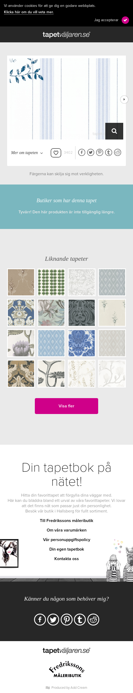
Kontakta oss (66, 558)
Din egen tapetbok (66, 549)
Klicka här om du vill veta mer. (29, 12)
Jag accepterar (106, 20)
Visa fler (66, 406)
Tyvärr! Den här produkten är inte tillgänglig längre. (66, 212)
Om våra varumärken (67, 530)
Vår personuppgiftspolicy (66, 539)
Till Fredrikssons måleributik (66, 520)
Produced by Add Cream (69, 688)
